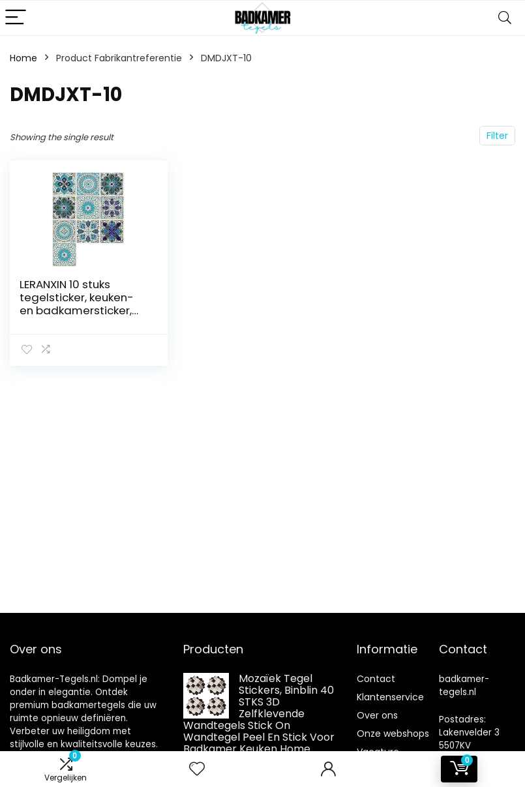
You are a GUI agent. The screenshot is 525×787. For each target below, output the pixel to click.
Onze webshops (393, 733)
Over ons (377, 715)
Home (23, 58)
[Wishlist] (197, 769)
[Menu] (15, 18)
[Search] (504, 18)
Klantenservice (390, 697)
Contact (376, 678)
